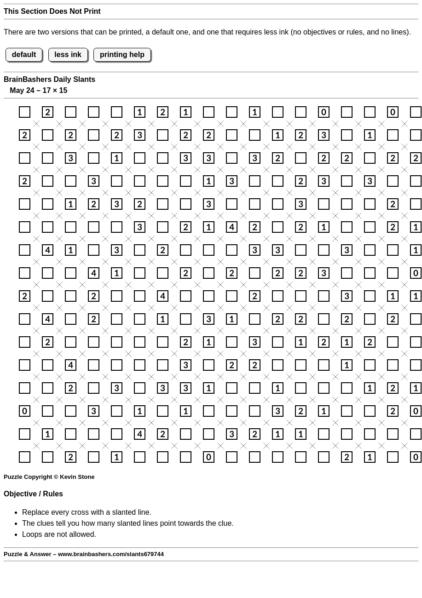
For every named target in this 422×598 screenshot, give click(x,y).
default (24, 54)
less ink (67, 54)
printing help (122, 54)
